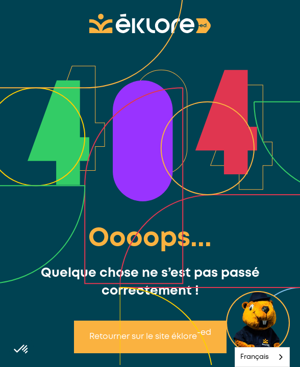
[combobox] (262, 357)
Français (254, 357)
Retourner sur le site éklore (150, 334)
